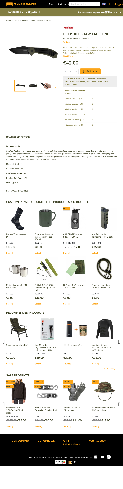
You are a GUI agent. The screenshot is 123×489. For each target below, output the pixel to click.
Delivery (41, 454)
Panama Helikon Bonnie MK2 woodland (103, 409)
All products (110, 368)
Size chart (67, 467)
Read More (68, 56)
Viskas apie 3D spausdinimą (31, 483)
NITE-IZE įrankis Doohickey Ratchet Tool (46, 409)
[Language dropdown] (105, 4)
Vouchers (93, 463)
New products (85, 12)
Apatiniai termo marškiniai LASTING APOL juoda (101, 347)
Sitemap (67, 470)
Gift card (67, 454)
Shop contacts (58, 4)
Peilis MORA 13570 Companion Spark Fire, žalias (45, 288)
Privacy (41, 460)
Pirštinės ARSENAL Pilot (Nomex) (72, 409)
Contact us (42, 463)
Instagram (109, 476)
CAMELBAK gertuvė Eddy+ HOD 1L (72, 235)
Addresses (94, 460)
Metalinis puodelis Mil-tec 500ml (17, 286)
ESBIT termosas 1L (72, 345)
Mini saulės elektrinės (96, 483)
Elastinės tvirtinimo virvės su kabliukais (101, 286)
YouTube (102, 476)
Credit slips (94, 457)
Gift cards (111, 12)
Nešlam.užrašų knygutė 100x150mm (74, 286)
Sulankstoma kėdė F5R (17, 345)
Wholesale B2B (19, 457)
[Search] (84, 4)
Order (40, 448)
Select (10, 253)
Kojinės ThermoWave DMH (16, 235)
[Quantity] (70, 71)
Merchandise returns (98, 451)
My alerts (93, 467)
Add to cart (90, 71)
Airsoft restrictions (71, 457)
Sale (99, 12)
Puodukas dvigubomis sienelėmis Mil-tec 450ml (45, 237)
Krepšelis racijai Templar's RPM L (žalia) (103, 235)
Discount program (71, 451)
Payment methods (46, 451)
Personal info (95, 448)
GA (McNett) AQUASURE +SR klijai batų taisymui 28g (45, 347)
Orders (92, 454)
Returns (41, 457)
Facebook (96, 476)
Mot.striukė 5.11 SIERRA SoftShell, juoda (14, 410)
